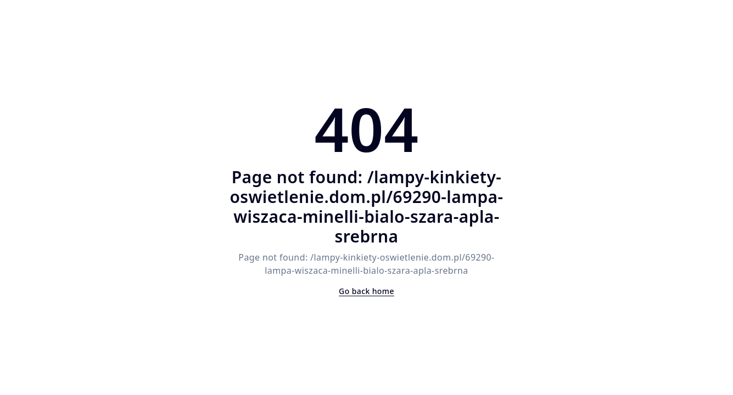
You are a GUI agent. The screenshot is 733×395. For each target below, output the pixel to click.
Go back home (366, 291)
